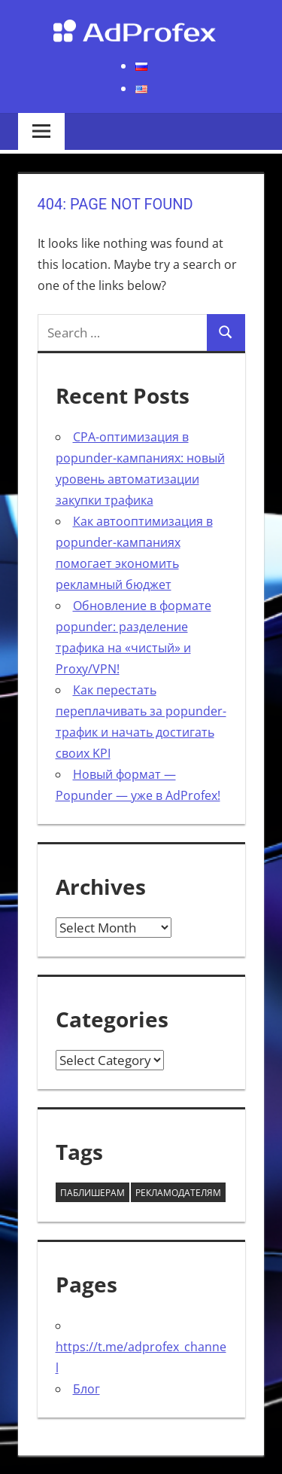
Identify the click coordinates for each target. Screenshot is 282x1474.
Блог (86, 1389)
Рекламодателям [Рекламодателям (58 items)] (178, 1192)
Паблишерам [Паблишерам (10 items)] (92, 1192)
